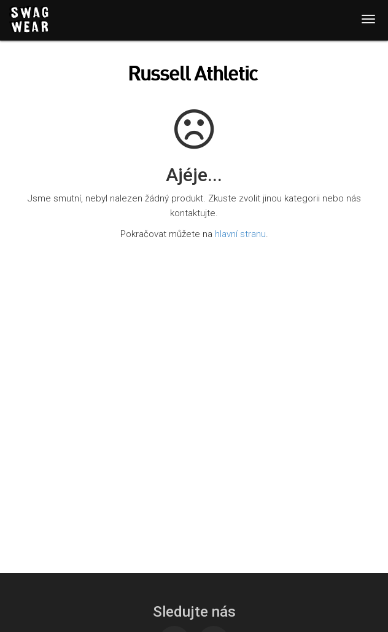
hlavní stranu (240, 234)
